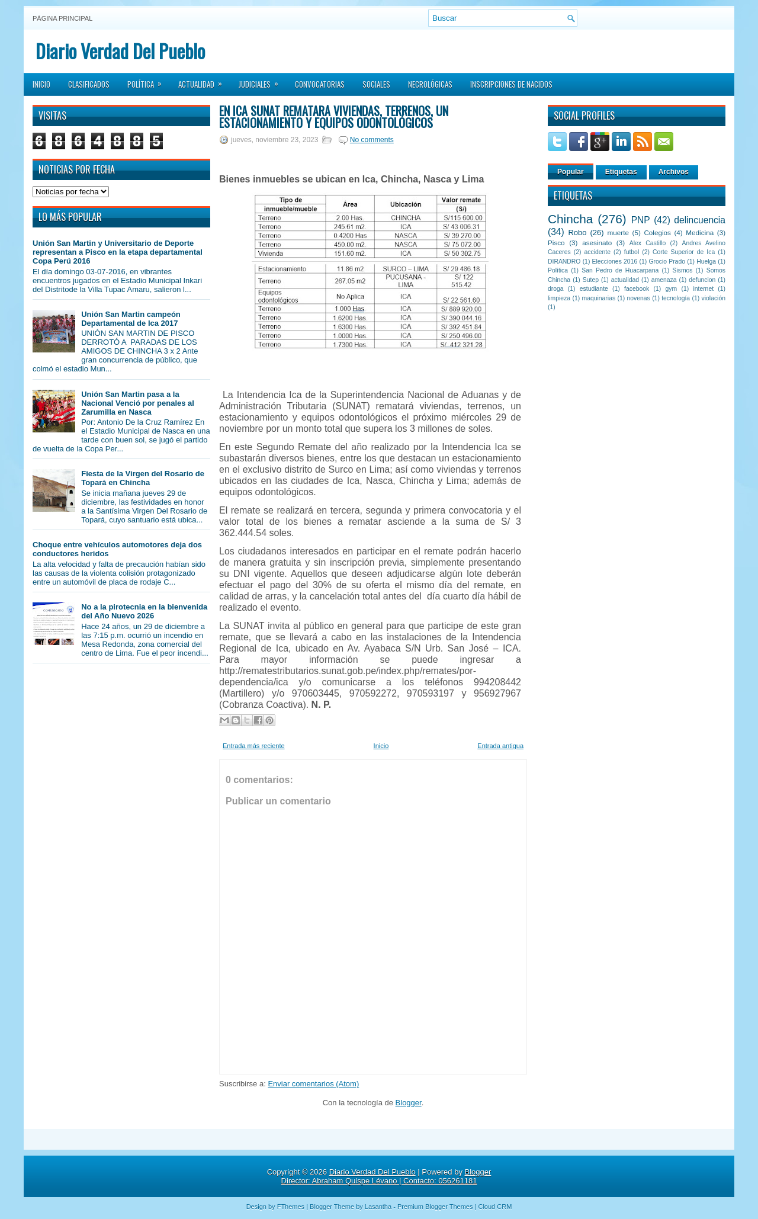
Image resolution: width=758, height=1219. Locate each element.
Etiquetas (621, 172)
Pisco (556, 242)
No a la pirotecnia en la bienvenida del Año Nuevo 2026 (144, 611)
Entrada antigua (500, 745)
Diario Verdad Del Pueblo (120, 51)
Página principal (62, 18)
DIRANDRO (564, 261)
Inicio (41, 84)
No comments (372, 140)
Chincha (570, 219)
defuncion (702, 280)
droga (556, 288)
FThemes (290, 1206)
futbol (631, 252)
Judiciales (262, 80)
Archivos (674, 172)
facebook (636, 288)
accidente (597, 252)
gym (671, 288)
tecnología (675, 298)
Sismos (682, 270)
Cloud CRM (495, 1206)
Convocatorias (320, 84)
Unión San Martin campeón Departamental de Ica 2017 (131, 319)
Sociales (376, 84)
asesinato (597, 242)
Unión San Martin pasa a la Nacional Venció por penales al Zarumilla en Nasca (137, 403)
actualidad (625, 280)
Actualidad (204, 80)
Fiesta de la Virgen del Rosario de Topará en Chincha (142, 478)
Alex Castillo (647, 243)
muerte (618, 232)
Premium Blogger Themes (435, 1206)
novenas (638, 298)
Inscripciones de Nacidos (511, 84)
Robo (577, 232)
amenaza (664, 280)
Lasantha (378, 1206)
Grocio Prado (666, 261)
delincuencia (699, 220)
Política (148, 80)
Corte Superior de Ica (684, 252)
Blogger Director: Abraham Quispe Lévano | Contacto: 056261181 (386, 1176)
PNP (640, 220)
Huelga (706, 261)
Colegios (657, 232)
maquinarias (599, 298)
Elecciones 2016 (615, 261)
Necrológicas (430, 84)
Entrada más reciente (254, 745)
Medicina (700, 232)
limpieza (559, 298)
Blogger (409, 1102)
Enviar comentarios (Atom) (313, 1083)
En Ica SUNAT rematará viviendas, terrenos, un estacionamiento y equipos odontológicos (333, 117)
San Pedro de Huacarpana (620, 270)
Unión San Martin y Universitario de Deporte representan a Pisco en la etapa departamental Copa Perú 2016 (118, 252)
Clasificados (89, 84)
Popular (570, 172)
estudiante (594, 288)
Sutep (591, 280)
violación (713, 298)
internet (703, 288)
